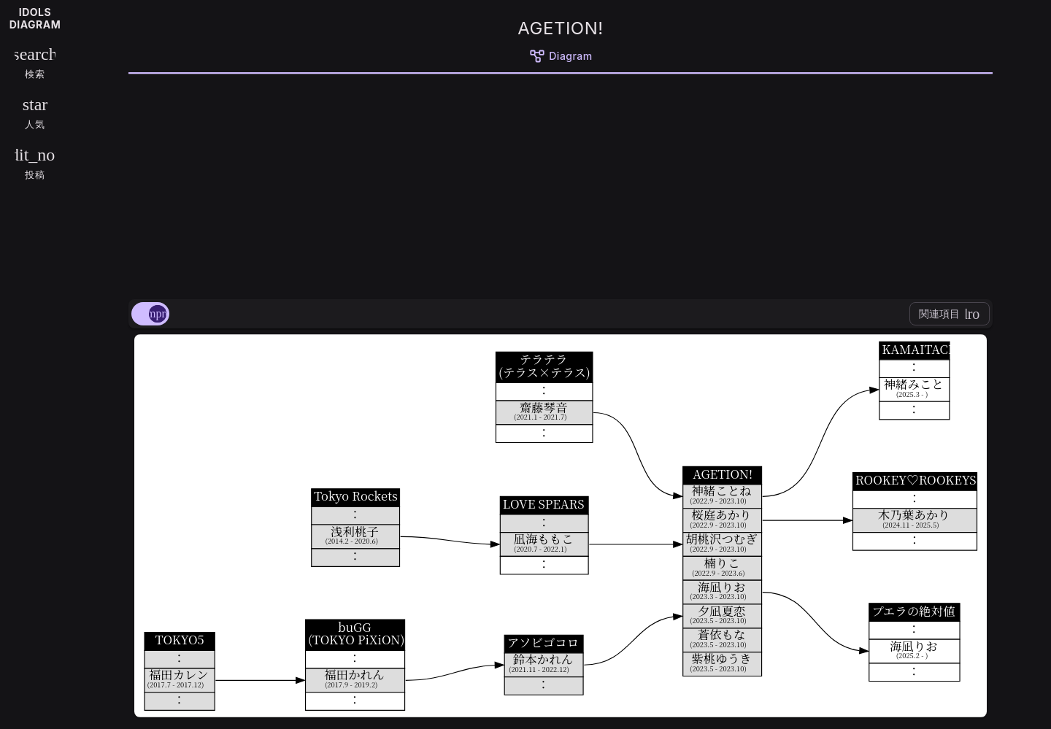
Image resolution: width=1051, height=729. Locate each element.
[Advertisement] (560, 184)
